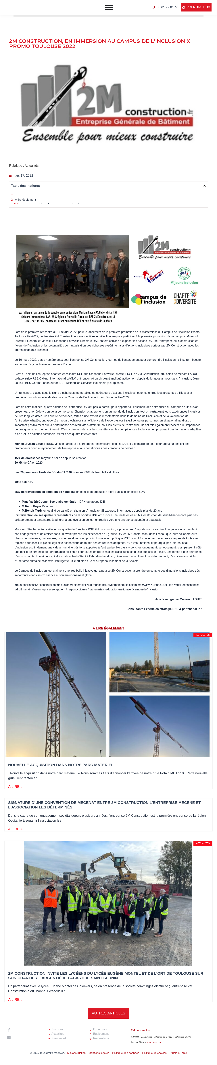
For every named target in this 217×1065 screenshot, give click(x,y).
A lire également (25, 199)
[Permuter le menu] (109, 7)
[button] (204, 186)
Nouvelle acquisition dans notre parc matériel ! (50, 205)
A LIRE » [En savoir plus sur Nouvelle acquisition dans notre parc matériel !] (15, 804)
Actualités (32, 165)
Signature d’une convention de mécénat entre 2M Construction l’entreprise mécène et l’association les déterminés (94, 211)
